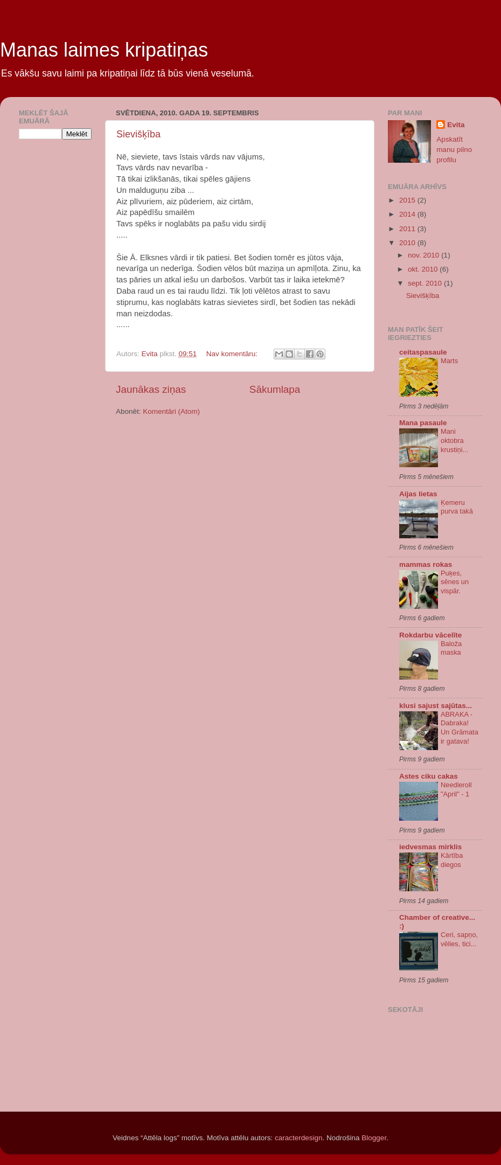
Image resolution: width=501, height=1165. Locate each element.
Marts (449, 361)
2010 (408, 243)
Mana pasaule (423, 423)
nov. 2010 (424, 255)
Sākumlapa (275, 389)
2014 (408, 214)
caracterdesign (299, 1138)
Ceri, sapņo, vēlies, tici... (459, 939)
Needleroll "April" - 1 (456, 789)
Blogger (373, 1138)
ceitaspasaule (423, 352)
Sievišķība (138, 134)
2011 (408, 229)
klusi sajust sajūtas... (435, 706)
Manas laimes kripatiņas (104, 50)
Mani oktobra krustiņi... (454, 440)
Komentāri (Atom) (171, 411)
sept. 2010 (426, 283)
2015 (408, 200)
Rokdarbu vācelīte (430, 635)
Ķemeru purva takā (457, 507)
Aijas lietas (418, 494)
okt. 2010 (424, 269)
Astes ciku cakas (428, 776)
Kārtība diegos (452, 860)
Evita (455, 125)
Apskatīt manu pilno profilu (454, 149)
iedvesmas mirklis (430, 847)
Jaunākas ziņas (151, 389)
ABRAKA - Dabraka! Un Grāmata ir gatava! (459, 727)
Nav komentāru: (233, 354)
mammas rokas (425, 564)
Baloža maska (451, 648)
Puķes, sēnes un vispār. (455, 582)
